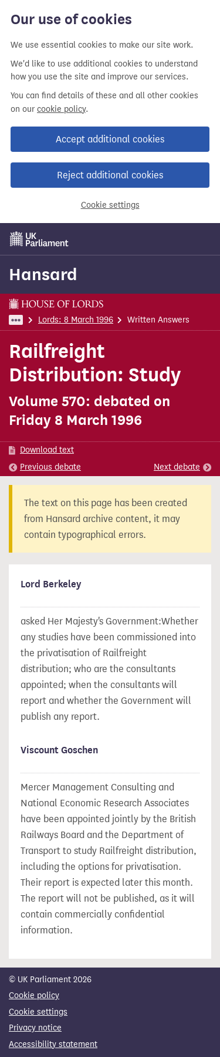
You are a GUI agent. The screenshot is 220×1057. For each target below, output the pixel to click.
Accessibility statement (53, 1044)
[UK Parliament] (39, 239)
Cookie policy (34, 995)
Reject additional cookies (110, 175)
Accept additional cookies (110, 139)
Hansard (43, 274)
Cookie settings (110, 205)
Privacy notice (35, 1028)
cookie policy (61, 109)
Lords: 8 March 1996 (75, 320)
